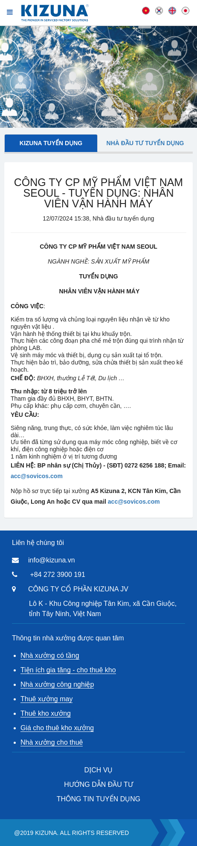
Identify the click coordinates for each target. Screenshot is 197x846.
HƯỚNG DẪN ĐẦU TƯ (98, 784)
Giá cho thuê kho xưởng (57, 727)
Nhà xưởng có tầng (49, 655)
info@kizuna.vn (51, 560)
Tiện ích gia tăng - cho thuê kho (68, 670)
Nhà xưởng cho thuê (51, 742)
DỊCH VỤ (98, 770)
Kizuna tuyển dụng (51, 143)
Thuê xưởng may (46, 699)
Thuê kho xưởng (45, 713)
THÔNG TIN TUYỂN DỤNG (98, 799)
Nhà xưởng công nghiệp (57, 684)
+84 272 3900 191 (57, 574)
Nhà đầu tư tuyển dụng (145, 143)
